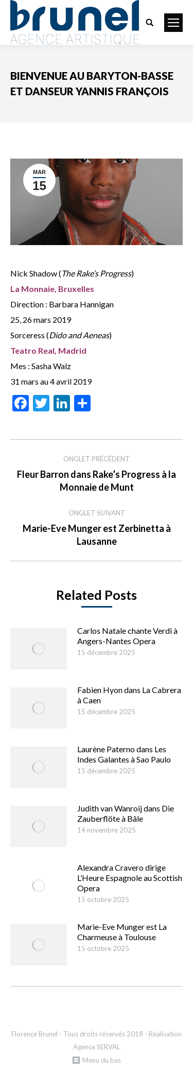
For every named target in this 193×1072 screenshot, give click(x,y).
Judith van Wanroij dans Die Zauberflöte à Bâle (125, 813)
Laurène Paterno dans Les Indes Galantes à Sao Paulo (124, 754)
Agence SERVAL (96, 1047)
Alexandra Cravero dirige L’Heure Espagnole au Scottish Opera (129, 877)
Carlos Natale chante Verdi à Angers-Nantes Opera (127, 636)
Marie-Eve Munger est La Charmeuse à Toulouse (122, 932)
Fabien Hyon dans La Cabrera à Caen (129, 695)
